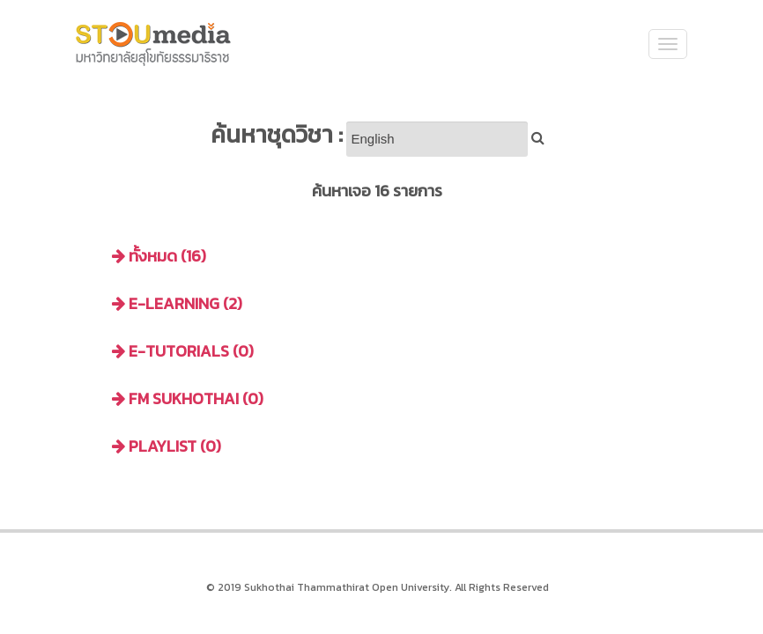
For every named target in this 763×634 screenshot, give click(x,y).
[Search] (437, 139)
